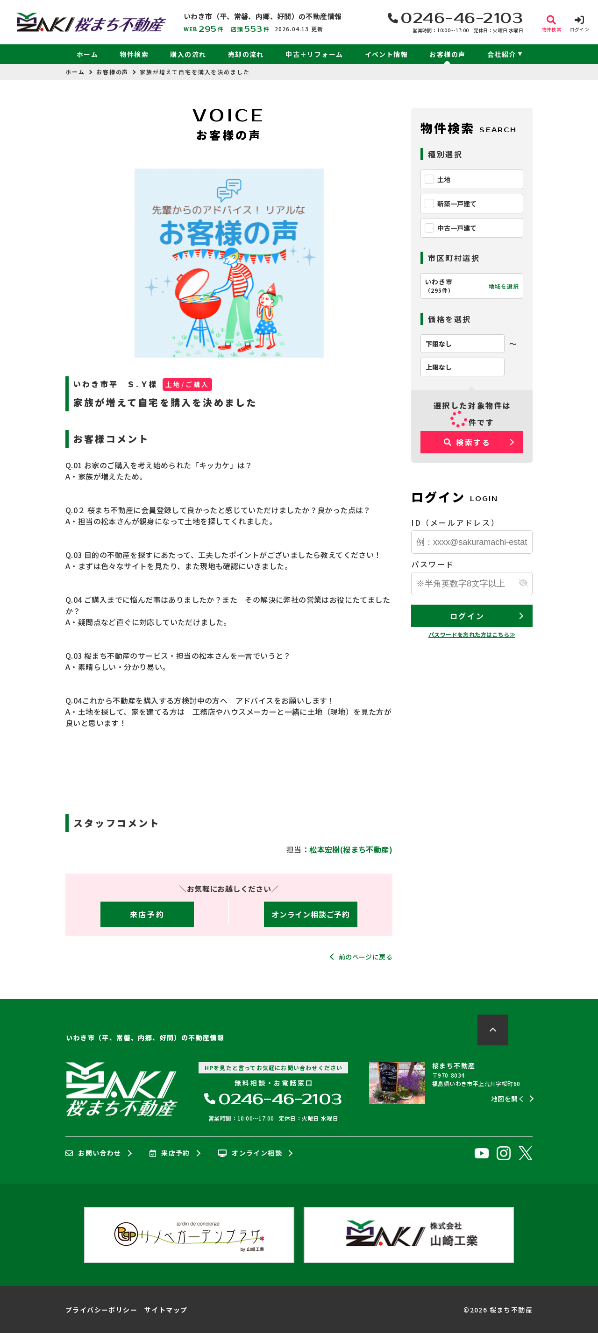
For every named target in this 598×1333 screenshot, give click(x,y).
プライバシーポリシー (101, 1309)
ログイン (467, 615)
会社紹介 (501, 54)
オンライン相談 (250, 1153)
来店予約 (147, 914)
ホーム (87, 54)
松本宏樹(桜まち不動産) (350, 849)
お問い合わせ (93, 1153)
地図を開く (508, 1098)
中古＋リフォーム (314, 54)
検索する (467, 442)
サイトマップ (165, 1309)
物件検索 (134, 54)
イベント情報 (386, 54)
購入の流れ (188, 54)
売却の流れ (246, 54)
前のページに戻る (365, 956)
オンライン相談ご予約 (310, 914)
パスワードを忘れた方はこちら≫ (471, 634)
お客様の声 (447, 54)
